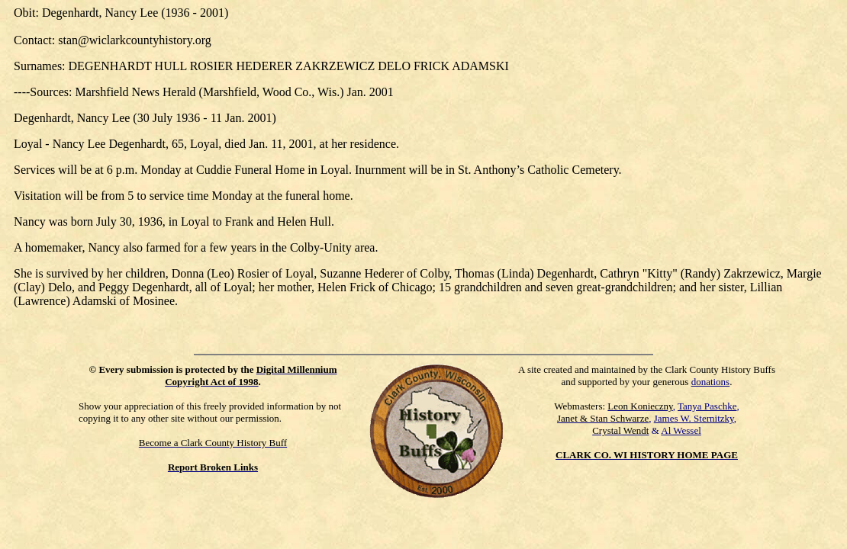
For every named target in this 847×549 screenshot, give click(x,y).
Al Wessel (681, 430)
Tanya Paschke (707, 406)
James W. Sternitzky (694, 418)
